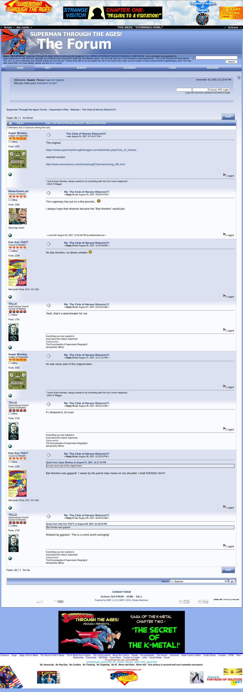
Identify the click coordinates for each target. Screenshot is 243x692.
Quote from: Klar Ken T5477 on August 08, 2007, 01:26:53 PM (76, 524)
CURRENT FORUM (121, 592)
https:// (114, 56)
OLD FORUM (117, 596)
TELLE (12, 303)
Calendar (129, 68)
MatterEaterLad (18, 191)
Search (81, 68)
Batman (75, 109)
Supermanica (52, 342)
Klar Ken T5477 (18, 242)
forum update (56, 63)
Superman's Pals (59, 109)
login (48, 80)
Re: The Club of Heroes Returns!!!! (86, 191)
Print (228, 117)
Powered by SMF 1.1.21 (106, 600)
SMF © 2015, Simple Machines (133, 600)
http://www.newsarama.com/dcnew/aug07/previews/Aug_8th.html (85, 164)
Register (212, 68)
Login (172, 68)
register (59, 80)
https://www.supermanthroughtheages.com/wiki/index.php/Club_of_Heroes (91, 150)
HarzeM (235, 599)
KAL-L (139, 596)
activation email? (47, 83)
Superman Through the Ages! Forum (27, 109)
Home (20, 68)
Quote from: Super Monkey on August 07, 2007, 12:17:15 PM (76, 462)
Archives (105, 596)
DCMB (130, 596)
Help (48, 68)
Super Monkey (17, 133)
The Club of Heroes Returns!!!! (99, 109)
